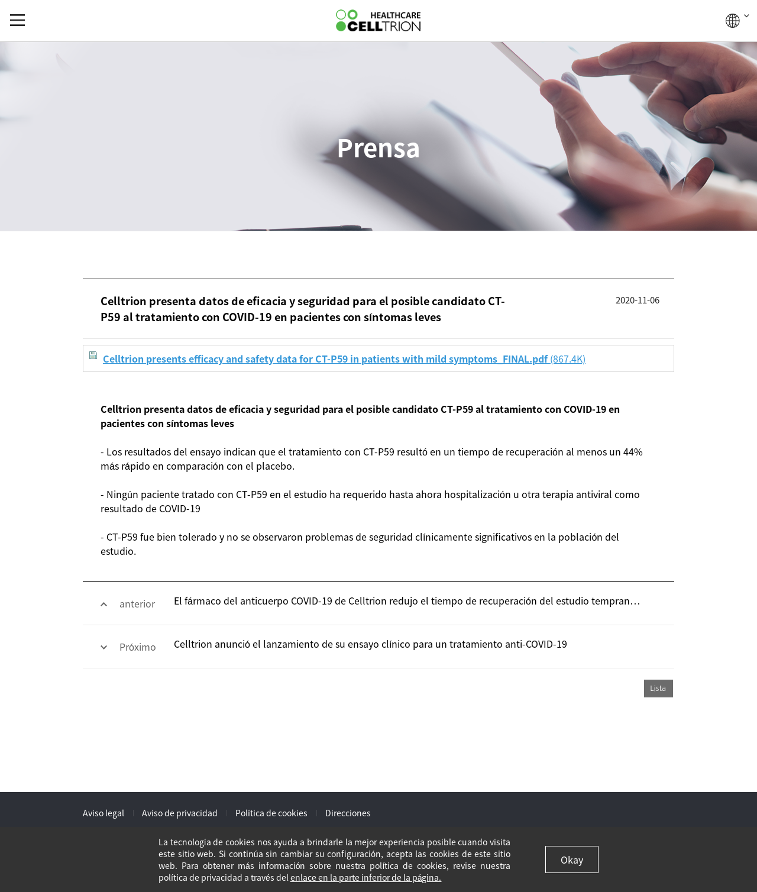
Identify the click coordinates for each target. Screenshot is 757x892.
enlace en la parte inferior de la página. (366, 877)
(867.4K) (337, 358)
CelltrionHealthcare (378, 20)
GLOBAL (737, 21)
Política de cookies (271, 813)
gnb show (17, 20)
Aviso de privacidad (180, 813)
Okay (572, 859)
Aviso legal (103, 813)
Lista (658, 688)
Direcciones (348, 813)
